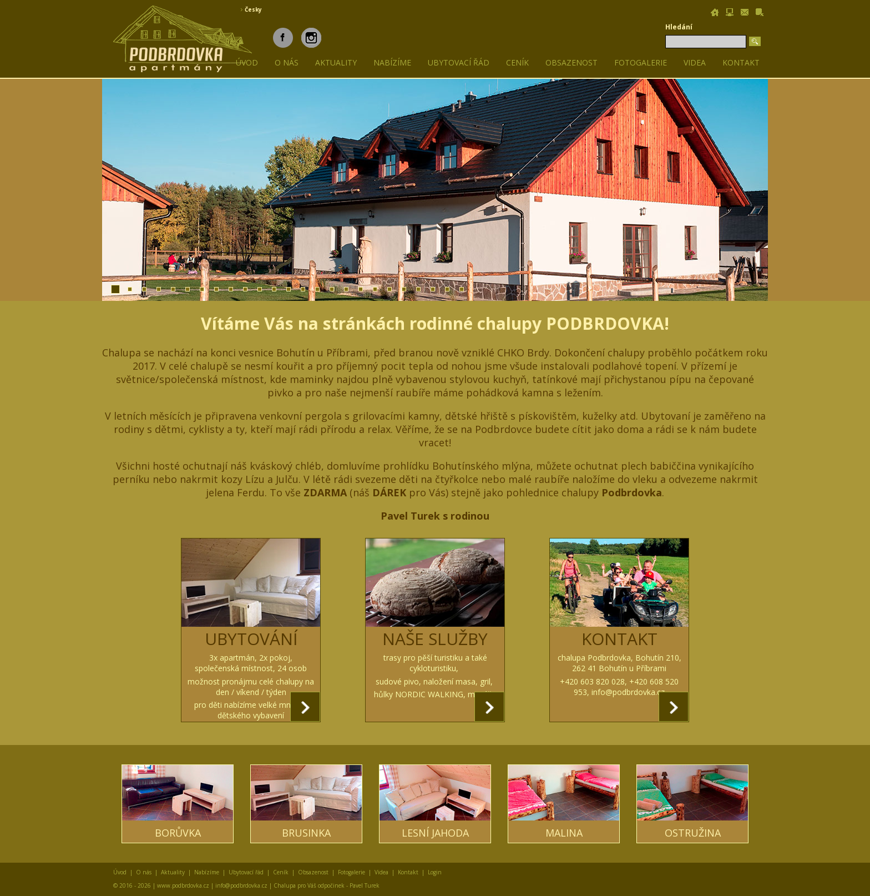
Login (435, 872)
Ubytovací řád (458, 62)
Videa (695, 62)
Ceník (517, 62)
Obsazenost (571, 62)
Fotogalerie (640, 62)
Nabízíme (392, 62)
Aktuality (336, 62)
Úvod (120, 872)
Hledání (678, 27)
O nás (287, 62)
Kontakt (741, 62)
